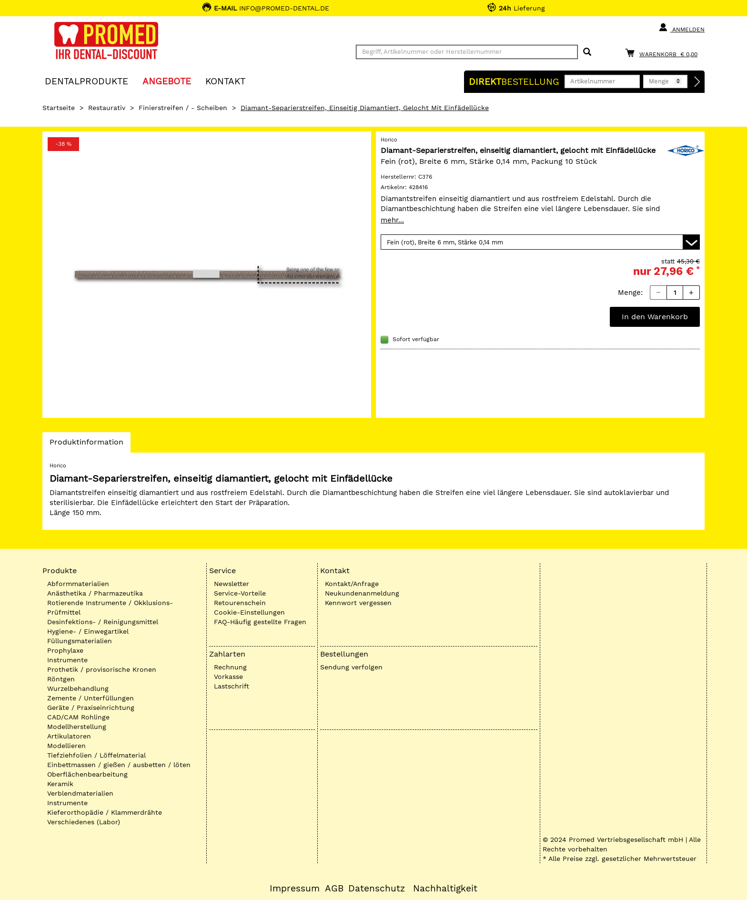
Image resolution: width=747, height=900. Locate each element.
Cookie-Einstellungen (249, 612)
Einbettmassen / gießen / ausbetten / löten (119, 765)
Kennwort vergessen (358, 603)
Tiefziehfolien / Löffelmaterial (96, 755)
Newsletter (231, 583)
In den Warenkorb (655, 316)
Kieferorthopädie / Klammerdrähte (104, 812)
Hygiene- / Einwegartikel (88, 631)
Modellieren (66, 745)
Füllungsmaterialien (79, 641)
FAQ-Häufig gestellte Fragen (260, 622)
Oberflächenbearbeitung (87, 774)
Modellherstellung (76, 726)
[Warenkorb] (663, 53)
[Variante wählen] (540, 242)
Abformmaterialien (78, 583)
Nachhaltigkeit (445, 888)
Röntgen (61, 679)
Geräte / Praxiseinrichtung (90, 707)
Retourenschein (240, 603)
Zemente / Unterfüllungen (90, 698)
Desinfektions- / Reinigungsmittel (102, 622)
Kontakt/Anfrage (352, 583)
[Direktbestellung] (697, 82)
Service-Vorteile (240, 593)
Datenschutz (376, 888)
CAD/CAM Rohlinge (78, 717)
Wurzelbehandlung (78, 688)
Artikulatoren (69, 736)
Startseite (58, 107)
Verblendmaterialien (80, 793)
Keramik (60, 784)
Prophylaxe (65, 650)
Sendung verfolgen (351, 667)
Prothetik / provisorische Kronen (101, 669)
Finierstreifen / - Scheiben (183, 107)
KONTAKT (225, 80)
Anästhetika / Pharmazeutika (95, 593)
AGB (334, 888)
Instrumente (67, 660)
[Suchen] (587, 52)
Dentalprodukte (86, 80)
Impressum (295, 888)
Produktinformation (86, 444)
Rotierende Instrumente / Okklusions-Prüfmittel (110, 607)
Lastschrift (231, 686)
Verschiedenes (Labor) (83, 822)
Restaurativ (106, 107)
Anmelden (681, 27)
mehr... (392, 220)
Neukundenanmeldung (362, 593)
